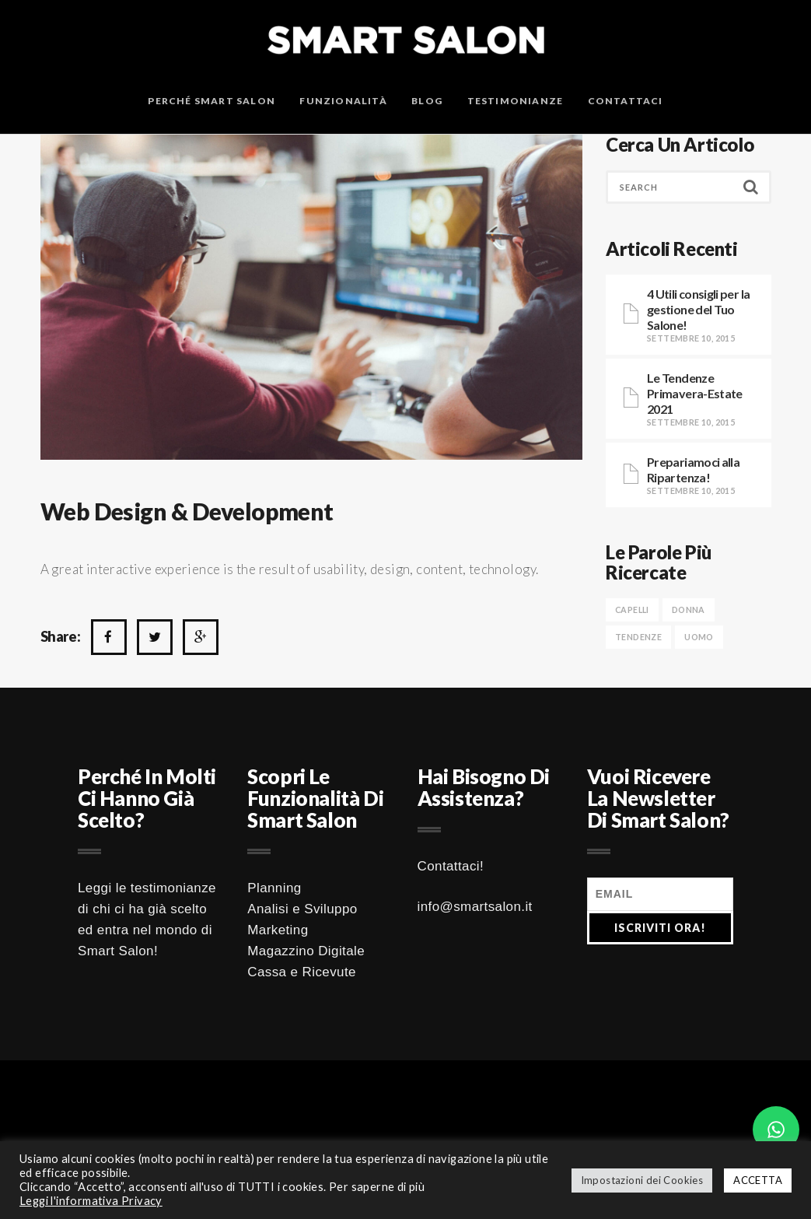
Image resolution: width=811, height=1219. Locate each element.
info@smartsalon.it (475, 906)
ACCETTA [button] (757, 1180)
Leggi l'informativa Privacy (91, 1200)
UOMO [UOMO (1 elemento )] (699, 637)
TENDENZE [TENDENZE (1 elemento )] (638, 637)
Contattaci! (451, 866)
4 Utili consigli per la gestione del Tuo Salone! (698, 309)
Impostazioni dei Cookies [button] (642, 1180)
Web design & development (187, 511)
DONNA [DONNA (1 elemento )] (688, 609)
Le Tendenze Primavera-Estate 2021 (695, 393)
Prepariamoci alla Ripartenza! (693, 469)
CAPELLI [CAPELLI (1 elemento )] (632, 609)
